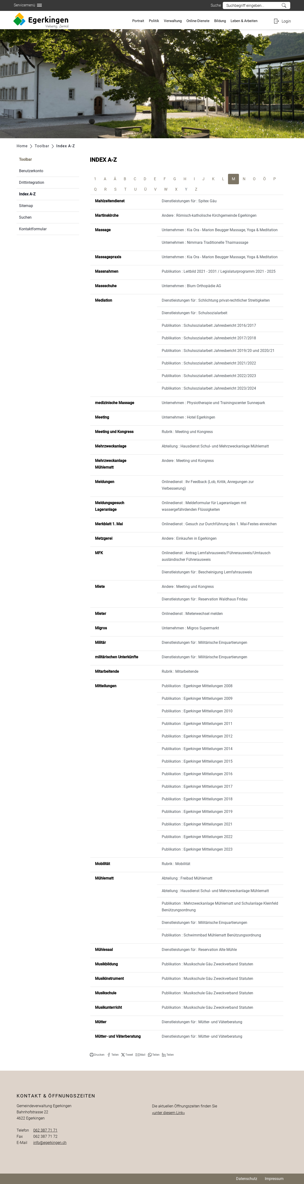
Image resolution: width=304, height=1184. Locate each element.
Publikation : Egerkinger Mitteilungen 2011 (197, 723)
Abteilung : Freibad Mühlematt (187, 878)
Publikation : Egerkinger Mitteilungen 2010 (197, 711)
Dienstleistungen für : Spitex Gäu (189, 201)
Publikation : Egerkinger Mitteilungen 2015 (197, 761)
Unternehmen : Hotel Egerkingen (188, 417)
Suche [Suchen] (284, 5)
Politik (154, 21)
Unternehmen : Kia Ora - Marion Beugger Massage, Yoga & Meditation (220, 230)
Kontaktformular (33, 229)
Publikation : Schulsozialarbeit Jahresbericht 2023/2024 (209, 388)
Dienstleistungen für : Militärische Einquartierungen (204, 642)
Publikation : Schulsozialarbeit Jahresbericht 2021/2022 (209, 363)
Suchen (25, 217)
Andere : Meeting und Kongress (188, 460)
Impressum (274, 1178)
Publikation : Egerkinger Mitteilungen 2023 (197, 849)
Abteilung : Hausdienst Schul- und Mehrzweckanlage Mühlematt (215, 446)
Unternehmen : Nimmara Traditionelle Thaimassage (205, 242)
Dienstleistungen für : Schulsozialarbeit (194, 313)
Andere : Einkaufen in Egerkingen (189, 538)
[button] (97, 1055)
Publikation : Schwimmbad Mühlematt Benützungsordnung (211, 935)
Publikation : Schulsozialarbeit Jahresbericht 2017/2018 (209, 338)
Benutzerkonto (31, 171)
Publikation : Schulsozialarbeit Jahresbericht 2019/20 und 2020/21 (218, 350)
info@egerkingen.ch (49, 1142)
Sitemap (26, 205)
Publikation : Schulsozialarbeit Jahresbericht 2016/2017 (209, 325)
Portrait (138, 21)
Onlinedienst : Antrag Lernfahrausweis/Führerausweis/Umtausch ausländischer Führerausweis (216, 556)
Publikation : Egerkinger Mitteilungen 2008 (197, 686)
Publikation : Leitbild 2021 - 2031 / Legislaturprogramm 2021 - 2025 (219, 271)
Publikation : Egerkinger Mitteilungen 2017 (197, 786)
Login (286, 21)
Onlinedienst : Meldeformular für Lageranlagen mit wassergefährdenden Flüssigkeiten (204, 506)
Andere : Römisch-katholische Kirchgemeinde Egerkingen (209, 215)
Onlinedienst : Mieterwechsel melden (192, 613)
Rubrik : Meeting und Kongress (187, 431)
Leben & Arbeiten (244, 21)
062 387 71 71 (45, 1130)
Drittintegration (31, 182)
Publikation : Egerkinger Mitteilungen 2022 (197, 836)
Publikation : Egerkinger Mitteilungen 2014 (197, 748)
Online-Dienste (197, 21)
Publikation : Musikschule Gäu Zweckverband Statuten (207, 964)
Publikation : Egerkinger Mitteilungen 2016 (197, 774)
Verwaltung (173, 21)
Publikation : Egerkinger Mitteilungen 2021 (197, 824)
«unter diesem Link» (168, 1112)
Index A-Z (38, 193)
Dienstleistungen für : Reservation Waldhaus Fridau (204, 599)
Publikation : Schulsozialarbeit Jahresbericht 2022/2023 (209, 375)
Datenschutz (246, 1178)
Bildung (220, 21)
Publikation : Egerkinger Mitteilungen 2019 (197, 811)
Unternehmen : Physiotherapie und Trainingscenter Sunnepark (213, 403)
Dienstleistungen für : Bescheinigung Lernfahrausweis (207, 572)
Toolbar (25, 159)
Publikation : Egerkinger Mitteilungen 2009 (197, 698)
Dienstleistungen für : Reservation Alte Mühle (199, 949)
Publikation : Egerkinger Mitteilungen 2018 (197, 799)
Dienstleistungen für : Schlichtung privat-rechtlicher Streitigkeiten (216, 300)
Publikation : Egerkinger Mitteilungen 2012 (197, 736)
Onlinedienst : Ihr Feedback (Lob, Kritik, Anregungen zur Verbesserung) (208, 485)
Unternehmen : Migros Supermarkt (190, 628)
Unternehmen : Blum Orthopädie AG (191, 286)
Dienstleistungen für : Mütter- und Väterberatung (202, 1022)
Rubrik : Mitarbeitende (180, 671)
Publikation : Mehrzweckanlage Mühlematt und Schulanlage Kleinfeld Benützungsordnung (220, 906)
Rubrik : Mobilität (176, 864)
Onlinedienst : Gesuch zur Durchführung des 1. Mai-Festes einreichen (219, 524)
